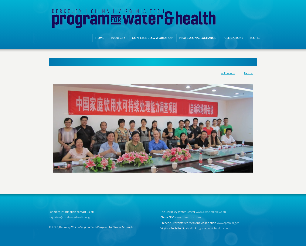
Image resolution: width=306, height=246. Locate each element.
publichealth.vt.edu (219, 228)
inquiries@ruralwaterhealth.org (69, 217)
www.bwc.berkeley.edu (211, 212)
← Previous (228, 73)
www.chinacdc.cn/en (187, 217)
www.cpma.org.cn (228, 223)
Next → (248, 73)
